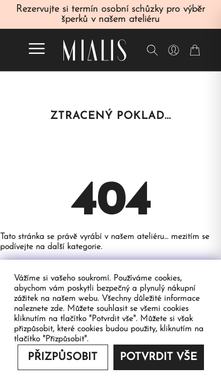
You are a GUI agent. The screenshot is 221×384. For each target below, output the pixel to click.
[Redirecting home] (94, 50)
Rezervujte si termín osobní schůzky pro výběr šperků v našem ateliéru (110, 14)
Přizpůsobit (62, 357)
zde (57, 309)
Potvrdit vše (158, 357)
